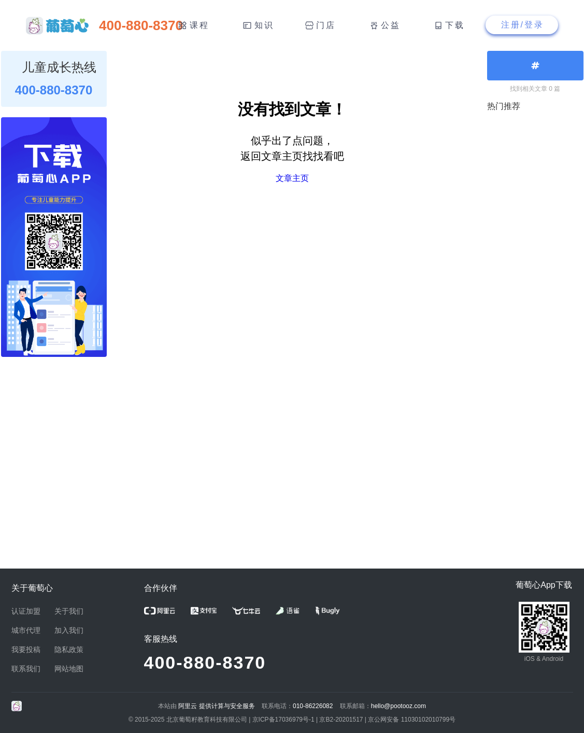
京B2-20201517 (341, 719)
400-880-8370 (205, 662)
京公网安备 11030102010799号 (411, 719)
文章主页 (292, 178)
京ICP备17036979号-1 (283, 719)
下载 (455, 25)
